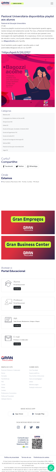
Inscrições (4, 376)
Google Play (38, 414)
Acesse (17, 288)
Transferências (5, 379)
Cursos (3, 385)
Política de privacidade (11, 457)
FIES (2, 382)
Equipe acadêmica (34, 373)
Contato (3, 390)
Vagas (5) (5, 150)
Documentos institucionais (36, 376)
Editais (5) (5, 125)
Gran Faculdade (33, 370)
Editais (3, 387)
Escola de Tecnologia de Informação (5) (13, 140)
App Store (17, 414)
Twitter (20, 166)
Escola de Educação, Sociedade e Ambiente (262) (16, 129)
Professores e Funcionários (8, 393)
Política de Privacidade (7, 396)
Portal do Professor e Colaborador (10, 370)
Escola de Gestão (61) (8, 136)
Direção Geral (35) (7, 122)
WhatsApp (32, 166)
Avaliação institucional (35, 387)
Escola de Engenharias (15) (10, 132)
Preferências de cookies (41, 457)
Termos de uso (26, 457)
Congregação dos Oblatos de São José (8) (13, 118)
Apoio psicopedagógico (35, 379)
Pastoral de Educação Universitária (13, 23)
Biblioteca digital (33, 385)
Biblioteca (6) (6, 115)
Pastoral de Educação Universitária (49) (13, 147)
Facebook (8, 166)
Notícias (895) (6, 143)
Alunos (3, 373)
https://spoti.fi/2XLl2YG (16, 52)
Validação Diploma (6, 399)
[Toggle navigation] (52, 3)
